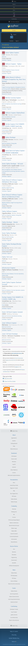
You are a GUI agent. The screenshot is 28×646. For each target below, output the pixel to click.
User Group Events (14, 593)
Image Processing (6, 87)
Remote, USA (13, 235)
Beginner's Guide (14, 488)
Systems (9, 89)
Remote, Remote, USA (18, 213)
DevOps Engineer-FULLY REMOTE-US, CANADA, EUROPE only (12, 298)
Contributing (14, 606)
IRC (14, 514)
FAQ (14, 490)
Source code (14, 459)
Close (14, 1)
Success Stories (14, 546)
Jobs (14, 16)
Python (14, 4)
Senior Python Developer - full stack (12, 164)
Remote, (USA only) (15, 248)
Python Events (14, 591)
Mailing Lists (14, 511)
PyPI (14, 13)
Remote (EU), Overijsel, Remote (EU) (13, 167)
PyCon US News (14, 581)
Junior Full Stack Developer (10, 334)
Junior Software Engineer (9, 323)
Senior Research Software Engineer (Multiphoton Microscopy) (12, 181)
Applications (14, 438)
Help (14, 446)
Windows (14, 461)
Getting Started (14, 443)
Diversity (14, 509)
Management (18, 87)
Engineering (14, 557)
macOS (14, 464)
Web (16, 143)
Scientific (14, 562)
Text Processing (10, 237)
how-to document (19, 358)
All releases (14, 456)
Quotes (14, 440)
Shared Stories (14, 542)
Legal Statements (19, 644)
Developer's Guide (14, 609)
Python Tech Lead (7, 257)
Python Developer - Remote (10, 222)
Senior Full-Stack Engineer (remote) (12, 312)
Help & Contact (14, 631)
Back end (4, 56)
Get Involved (14, 539)
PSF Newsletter (14, 575)
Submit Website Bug (14, 638)
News (14, 570)
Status (14, 641)
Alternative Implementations (14, 475)
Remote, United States (15, 115)
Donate (14, 30)
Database (9, 70)
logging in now (18, 366)
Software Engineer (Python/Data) (14, 113)
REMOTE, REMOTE (17, 128)
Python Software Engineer (9, 211)
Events (14, 588)
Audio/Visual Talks (14, 485)
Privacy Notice (23, 644)
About (14, 435)
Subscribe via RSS (7, 378)
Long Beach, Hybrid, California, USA (13, 101)
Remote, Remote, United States (14, 337)
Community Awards (14, 536)
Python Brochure (14, 449)
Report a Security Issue (14, 620)
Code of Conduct (14, 533)
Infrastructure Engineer (8, 268)
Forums (14, 517)
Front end (17, 70)
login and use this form (11, 360)
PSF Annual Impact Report (14, 520)
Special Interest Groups (14, 525)
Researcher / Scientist (6, 94)
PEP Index (14, 496)
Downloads (14, 453)
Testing (12, 143)
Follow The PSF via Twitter (9, 381)
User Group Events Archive (14, 599)
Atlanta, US (19, 224)
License (14, 472)
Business (14, 552)
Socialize (11, 41)
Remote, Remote (13, 259)
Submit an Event (14, 602)
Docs (14, 10)
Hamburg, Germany (12, 314)
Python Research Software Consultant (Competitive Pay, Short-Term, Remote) (14, 79)
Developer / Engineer (6, 60)
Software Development (14, 565)
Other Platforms (14, 470)
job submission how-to (17, 353)
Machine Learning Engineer (13, 98)
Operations (18, 171)
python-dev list (14, 614)
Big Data (8, 103)
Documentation (14, 479)
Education (14, 554)
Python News (14, 572)
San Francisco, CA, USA (16, 325)
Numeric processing (10, 171)
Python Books (14, 499)
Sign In (17, 41)
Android (14, 467)
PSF (14, 7)
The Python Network (14, 21)
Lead (12, 316)
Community (14, 19)
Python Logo (14, 528)
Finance (12, 70)
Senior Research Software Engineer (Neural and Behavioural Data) (12, 196)
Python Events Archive (14, 596)
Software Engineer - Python (13, 64)
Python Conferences (14, 522)
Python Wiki (14, 531)
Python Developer (10, 137)
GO (11, 37)
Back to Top (14, 431)
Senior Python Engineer (12, 53)
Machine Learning (17, 103)
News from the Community (14, 583)
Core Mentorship (14, 617)
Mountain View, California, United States (11, 302)
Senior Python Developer (9, 233)
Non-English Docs (14, 493)
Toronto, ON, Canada (12, 55)
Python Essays (14, 501)
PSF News (14, 578)
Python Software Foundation (12, 644)
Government (14, 560)
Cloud (11, 103)
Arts (14, 549)
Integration (12, 87)
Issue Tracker (14, 612)
